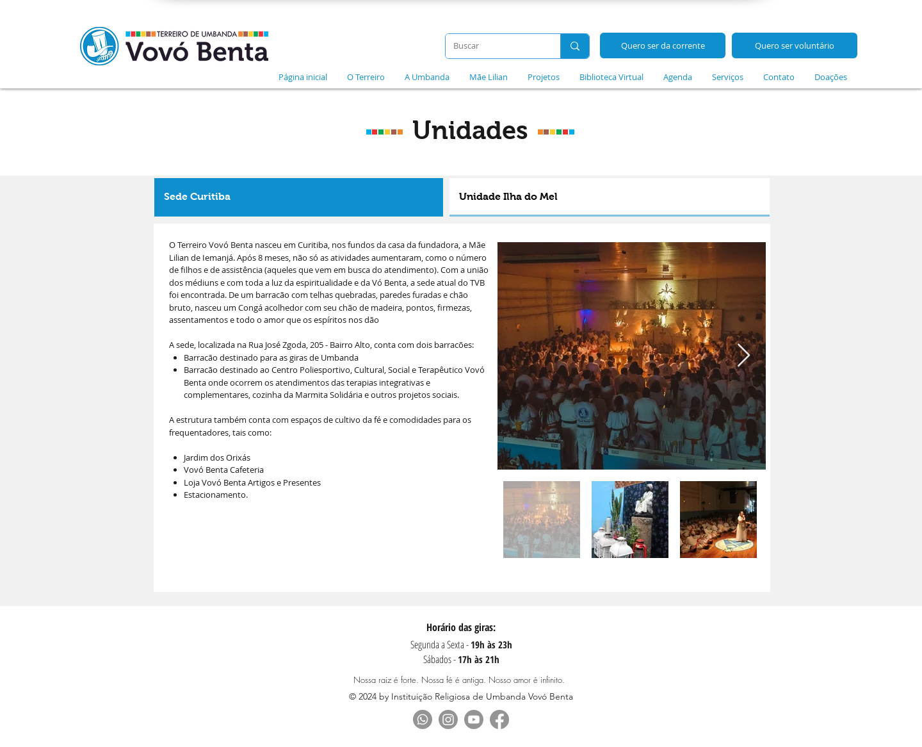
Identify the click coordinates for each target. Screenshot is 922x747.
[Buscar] (493, 46)
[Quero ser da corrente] (662, 45)
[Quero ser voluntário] (794, 45)
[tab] (298, 197)
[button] (365, 76)
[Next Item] (743, 355)
